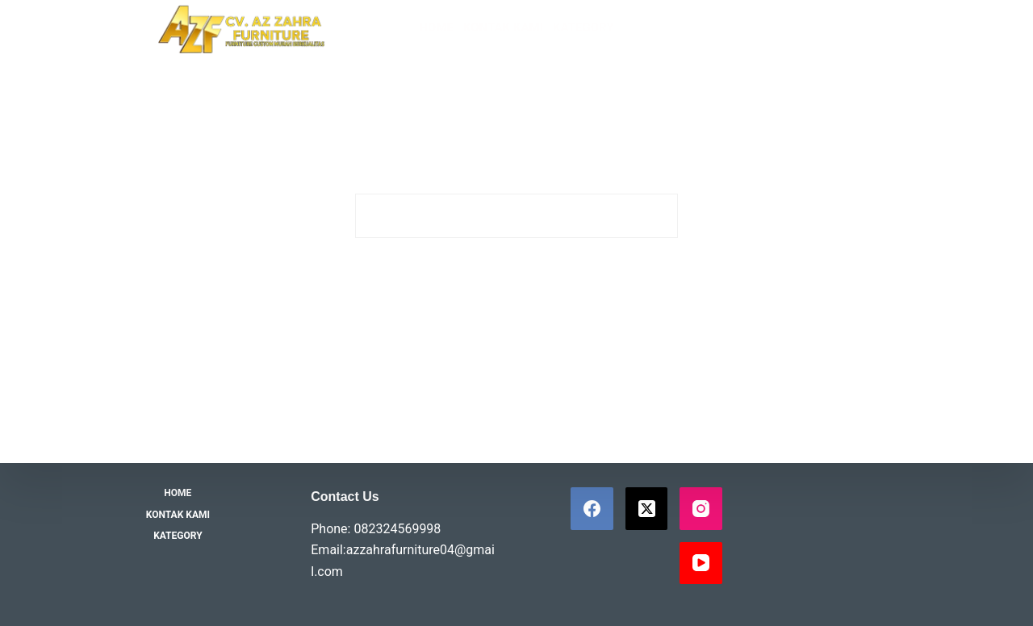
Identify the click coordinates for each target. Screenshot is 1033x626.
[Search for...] (494, 216)
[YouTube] (701, 563)
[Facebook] (592, 508)
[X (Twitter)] (646, 508)
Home (436, 27)
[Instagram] (701, 508)
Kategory (583, 27)
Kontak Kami (503, 27)
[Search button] (656, 216)
